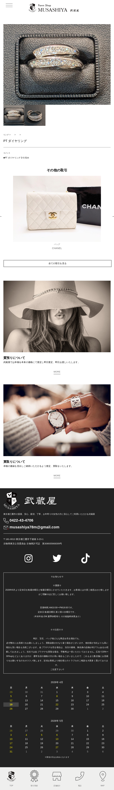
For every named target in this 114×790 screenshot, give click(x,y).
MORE (57, 371)
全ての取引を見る (57, 263)
